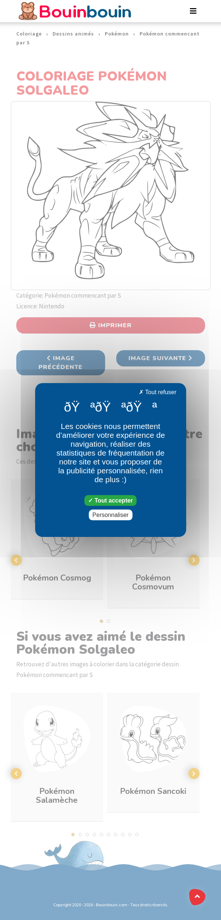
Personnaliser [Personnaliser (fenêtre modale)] (111, 515)
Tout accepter (110, 500)
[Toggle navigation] (193, 11)
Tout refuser (158, 392)
